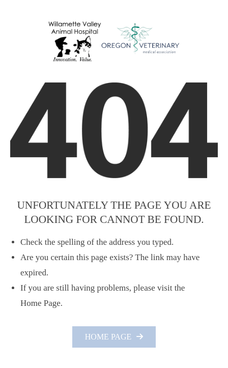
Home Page (108, 336)
